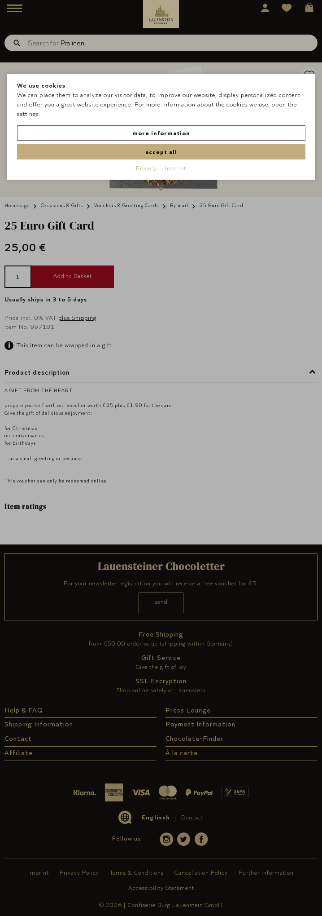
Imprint (175, 168)
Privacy (146, 168)
